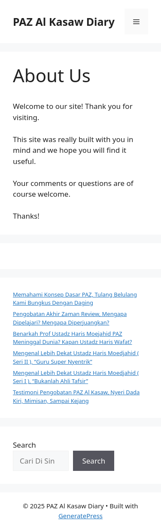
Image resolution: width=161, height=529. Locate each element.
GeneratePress (80, 515)
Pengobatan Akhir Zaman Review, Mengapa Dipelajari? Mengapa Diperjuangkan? (70, 318)
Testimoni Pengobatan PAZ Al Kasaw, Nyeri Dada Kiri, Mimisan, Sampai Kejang (76, 396)
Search (24, 445)
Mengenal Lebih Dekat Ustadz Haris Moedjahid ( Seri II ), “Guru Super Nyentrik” (76, 357)
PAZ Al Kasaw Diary (64, 21)
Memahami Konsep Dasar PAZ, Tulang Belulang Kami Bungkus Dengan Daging (75, 299)
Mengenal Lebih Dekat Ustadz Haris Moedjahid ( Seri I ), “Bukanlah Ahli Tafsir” (76, 377)
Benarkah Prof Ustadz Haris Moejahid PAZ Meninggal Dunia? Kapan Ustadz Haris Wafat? (72, 338)
